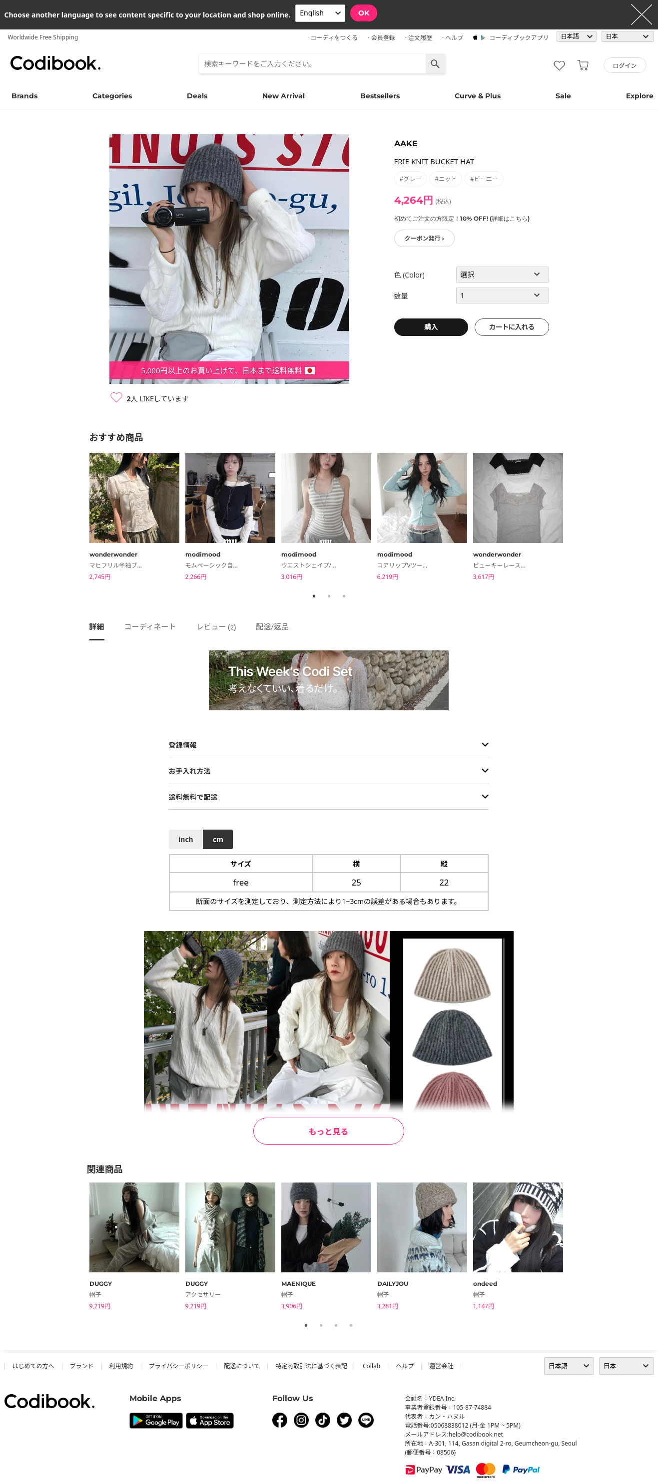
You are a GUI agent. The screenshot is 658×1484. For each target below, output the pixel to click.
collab (371, 1366)
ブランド (82, 1366)
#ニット (446, 179)
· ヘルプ (452, 37)
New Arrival (283, 95)
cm (218, 839)
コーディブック (55, 62)
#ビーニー (484, 179)
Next (577, 519)
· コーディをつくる (332, 37)
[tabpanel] (137, 518)
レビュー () (216, 626)
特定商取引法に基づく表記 (311, 1366)
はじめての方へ (33, 1366)
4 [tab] (351, 1325)
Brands (24, 95)
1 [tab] (314, 596)
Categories (112, 95)
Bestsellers (380, 95)
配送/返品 (272, 626)
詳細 (96, 626)
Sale (563, 95)
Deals (197, 95)
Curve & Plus (478, 95)
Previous (82, 519)
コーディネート (150, 626)
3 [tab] (344, 596)
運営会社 (441, 1366)
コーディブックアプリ (519, 37)
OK (363, 12)
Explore (640, 95)
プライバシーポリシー (179, 1366)
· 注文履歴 (418, 37)
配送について (242, 1366)
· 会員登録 (381, 37)
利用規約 (121, 1366)
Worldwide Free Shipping (43, 37)
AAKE (406, 143)
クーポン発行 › (425, 238)
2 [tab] (329, 596)
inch (185, 839)
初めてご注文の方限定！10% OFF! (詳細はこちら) (462, 218)
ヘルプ (405, 1366)
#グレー (411, 179)
